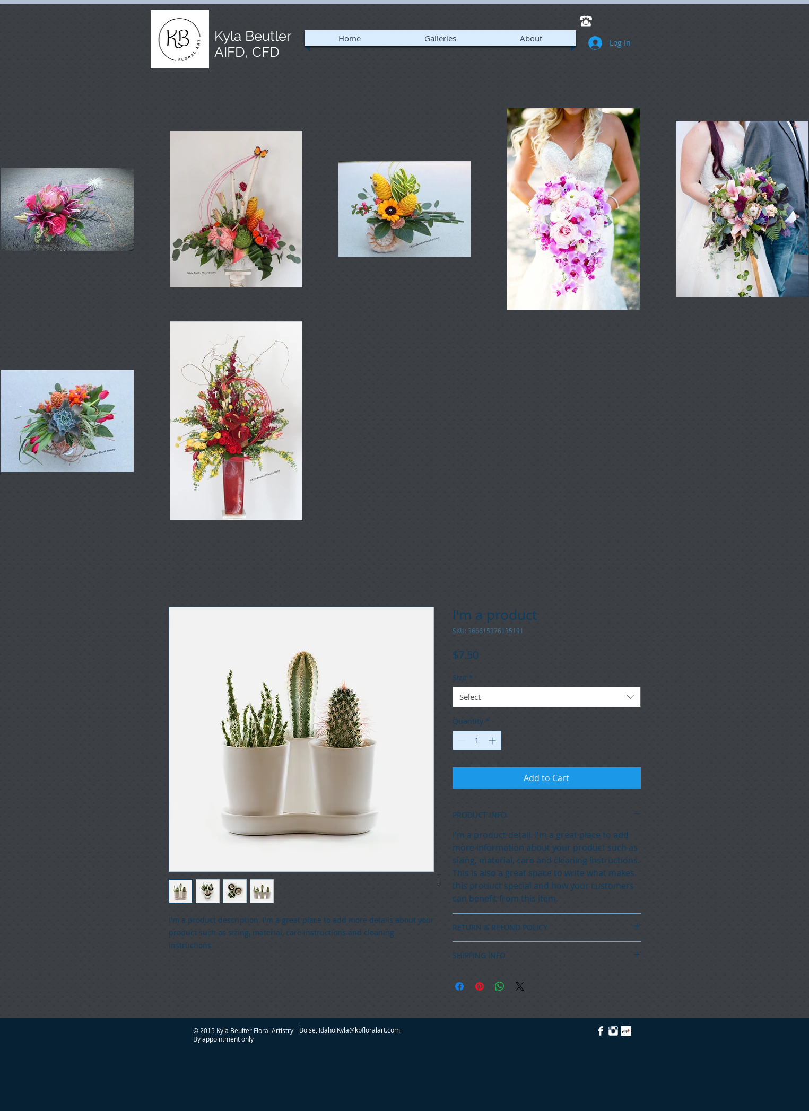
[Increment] (493, 740)
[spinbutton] (476, 740)
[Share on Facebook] (459, 986)
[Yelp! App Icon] (626, 1031)
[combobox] (547, 697)
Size (463, 677)
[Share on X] (520, 986)
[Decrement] (460, 740)
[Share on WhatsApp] (499, 986)
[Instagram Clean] (613, 1031)
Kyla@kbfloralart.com (368, 1030)
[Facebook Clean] (600, 1031)
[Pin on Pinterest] (479, 986)
